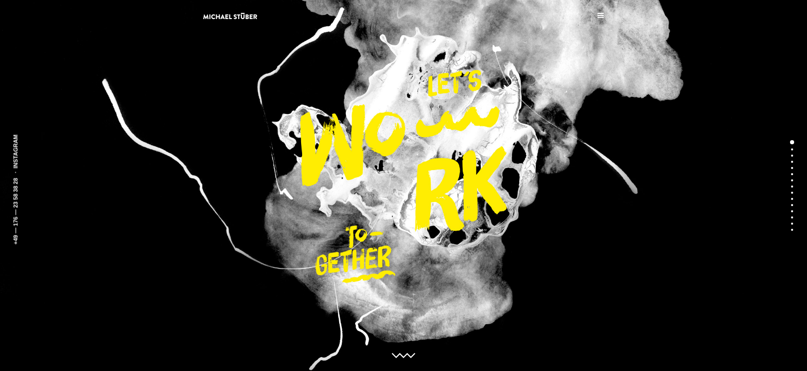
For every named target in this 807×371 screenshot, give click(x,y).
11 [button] (792, 205)
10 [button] (792, 199)
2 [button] (792, 149)
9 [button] (792, 193)
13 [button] (792, 217)
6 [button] (792, 174)
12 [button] (792, 211)
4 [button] (792, 162)
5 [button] (792, 168)
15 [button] (792, 230)
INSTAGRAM (15, 151)
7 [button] (792, 180)
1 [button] (792, 142)
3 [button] (792, 156)
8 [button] (792, 186)
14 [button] (792, 224)
